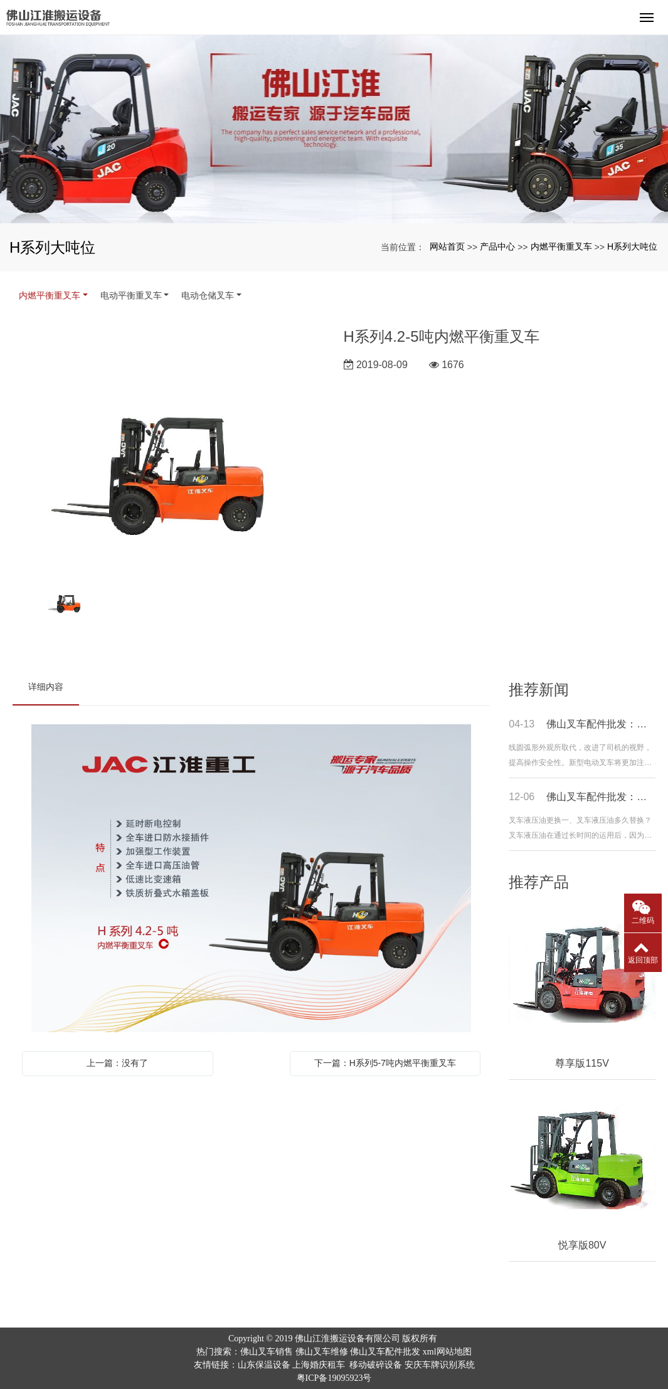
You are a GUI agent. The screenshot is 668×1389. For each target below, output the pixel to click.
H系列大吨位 (632, 246)
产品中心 (497, 246)
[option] (168, 448)
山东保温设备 (264, 1365)
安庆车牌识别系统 (440, 1365)
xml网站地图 (447, 1351)
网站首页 (447, 246)
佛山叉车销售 (266, 1351)
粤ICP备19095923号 (334, 1378)
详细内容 (45, 687)
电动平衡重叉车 (131, 295)
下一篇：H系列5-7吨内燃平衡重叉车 (385, 1063)
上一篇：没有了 (117, 1063)
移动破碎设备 (375, 1365)
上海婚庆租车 (318, 1365)
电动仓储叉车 (207, 295)
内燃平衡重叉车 (561, 246)
